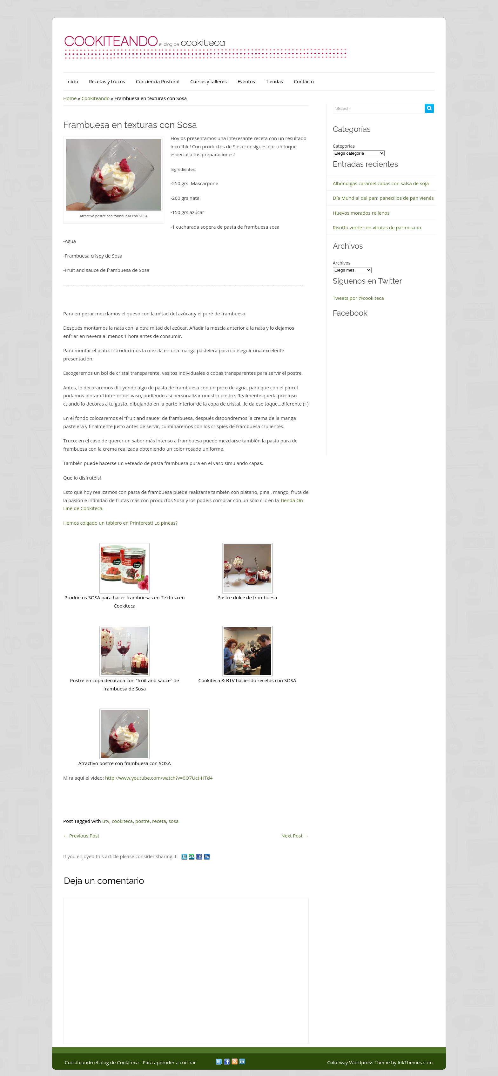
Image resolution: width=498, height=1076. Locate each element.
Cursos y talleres (208, 81)
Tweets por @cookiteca (358, 298)
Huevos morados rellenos (361, 213)
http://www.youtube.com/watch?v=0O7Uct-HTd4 (159, 778)
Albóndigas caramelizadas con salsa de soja (381, 183)
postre (142, 821)
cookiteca (122, 821)
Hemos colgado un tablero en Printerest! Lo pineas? (120, 523)
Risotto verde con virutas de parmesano (377, 227)
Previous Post (81, 835)
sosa (174, 821)
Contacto (304, 81)
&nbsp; (374, 389)
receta (159, 821)
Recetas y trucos (107, 81)
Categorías (344, 146)
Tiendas (274, 81)
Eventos (246, 81)
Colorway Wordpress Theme (358, 1062)
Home (70, 98)
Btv (106, 821)
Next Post (295, 835)
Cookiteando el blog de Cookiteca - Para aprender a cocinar (130, 1062)
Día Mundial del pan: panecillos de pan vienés (383, 198)
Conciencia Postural (157, 81)
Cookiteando (96, 98)
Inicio (72, 81)
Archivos (342, 263)
